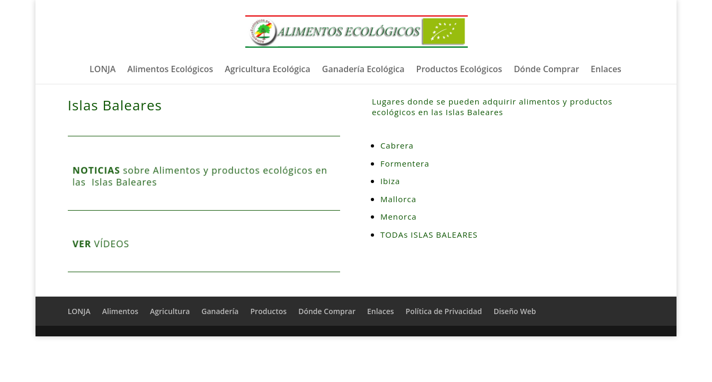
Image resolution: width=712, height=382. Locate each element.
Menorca (398, 216)
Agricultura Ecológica (267, 70)
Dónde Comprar (546, 70)
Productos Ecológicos (459, 70)
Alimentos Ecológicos (170, 70)
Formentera (405, 163)
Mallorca (398, 199)
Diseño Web (515, 311)
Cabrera (397, 145)
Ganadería (219, 311)
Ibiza (391, 181)
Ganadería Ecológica (363, 70)
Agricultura (170, 311)
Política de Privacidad (444, 311)
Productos (268, 311)
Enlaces (606, 70)
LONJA (102, 70)
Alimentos (120, 311)
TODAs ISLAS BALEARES (429, 234)
